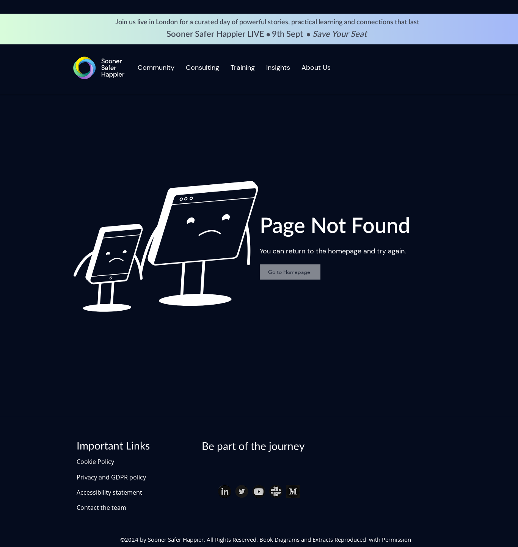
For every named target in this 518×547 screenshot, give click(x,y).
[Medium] (293, 491)
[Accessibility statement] (121, 492)
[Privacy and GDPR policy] (121, 477)
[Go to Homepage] (290, 272)
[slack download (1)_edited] (276, 491)
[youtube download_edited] (258, 491)
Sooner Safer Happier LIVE (216, 34)
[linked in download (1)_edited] (224, 491)
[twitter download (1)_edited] (241, 491)
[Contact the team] (121, 507)
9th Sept (288, 34)
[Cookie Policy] (103, 461)
